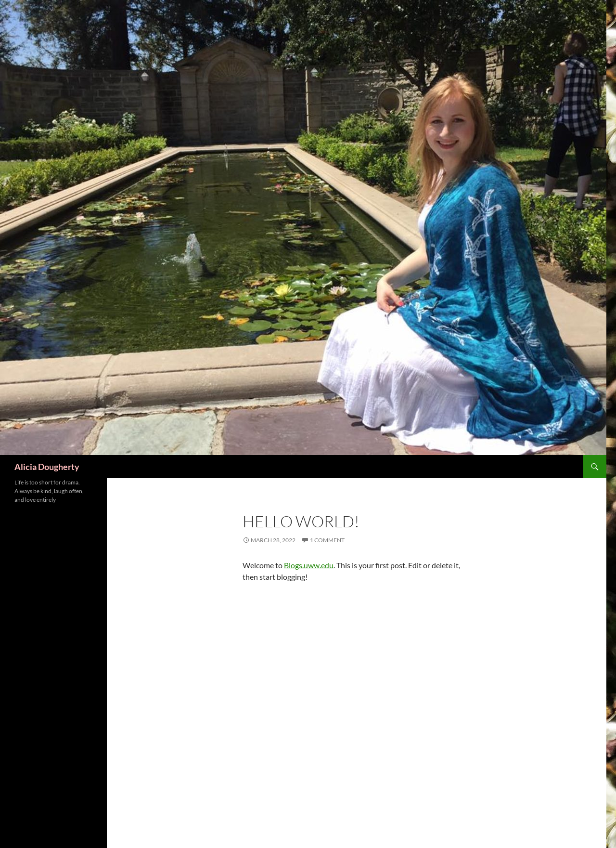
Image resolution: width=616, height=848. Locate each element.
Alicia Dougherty (46, 466)
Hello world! (301, 521)
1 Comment (327, 540)
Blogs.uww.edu (309, 565)
